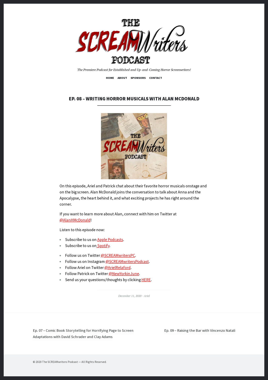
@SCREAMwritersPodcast (127, 261)
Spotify (103, 245)
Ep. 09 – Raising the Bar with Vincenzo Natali (198, 330)
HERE (146, 279)
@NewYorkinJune (124, 273)
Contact (155, 78)
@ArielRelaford (117, 267)
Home (110, 78)
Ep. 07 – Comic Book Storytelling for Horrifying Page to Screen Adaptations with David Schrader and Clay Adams (80, 333)
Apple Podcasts (110, 239)
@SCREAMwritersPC (118, 255)
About (122, 78)
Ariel (147, 296)
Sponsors (138, 78)
